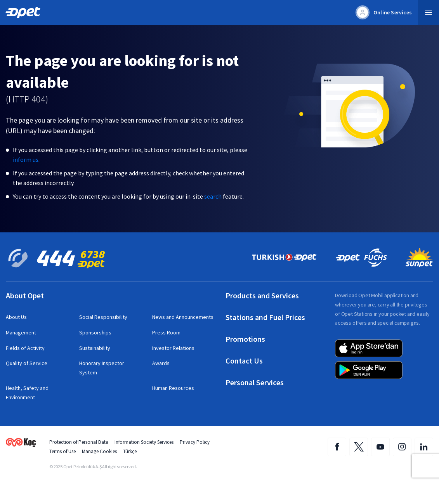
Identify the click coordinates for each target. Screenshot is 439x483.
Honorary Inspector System (101, 368)
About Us (16, 316)
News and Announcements (182, 316)
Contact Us (244, 360)
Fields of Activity (25, 348)
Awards (161, 363)
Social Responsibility (103, 316)
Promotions (245, 339)
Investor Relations (173, 348)
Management (21, 332)
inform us (25, 159)
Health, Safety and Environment (27, 392)
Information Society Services (144, 442)
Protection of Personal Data (78, 442)
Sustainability (94, 348)
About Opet (25, 295)
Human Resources (173, 387)
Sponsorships (95, 332)
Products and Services (262, 295)
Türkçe (130, 451)
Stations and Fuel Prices (265, 317)
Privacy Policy (195, 442)
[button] (428, 12)
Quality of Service (26, 363)
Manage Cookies (99, 451)
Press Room (166, 332)
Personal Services (255, 382)
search (213, 196)
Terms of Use (62, 451)
